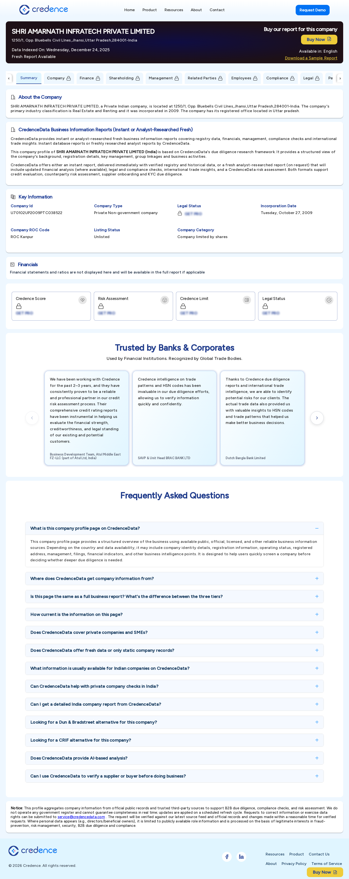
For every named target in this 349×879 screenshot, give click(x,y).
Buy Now (319, 39)
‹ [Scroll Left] (9, 78)
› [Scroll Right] (340, 78)
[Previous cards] (32, 418)
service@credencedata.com (81, 817)
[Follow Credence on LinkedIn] (241, 857)
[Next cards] (317, 418)
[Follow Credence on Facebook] (227, 857)
